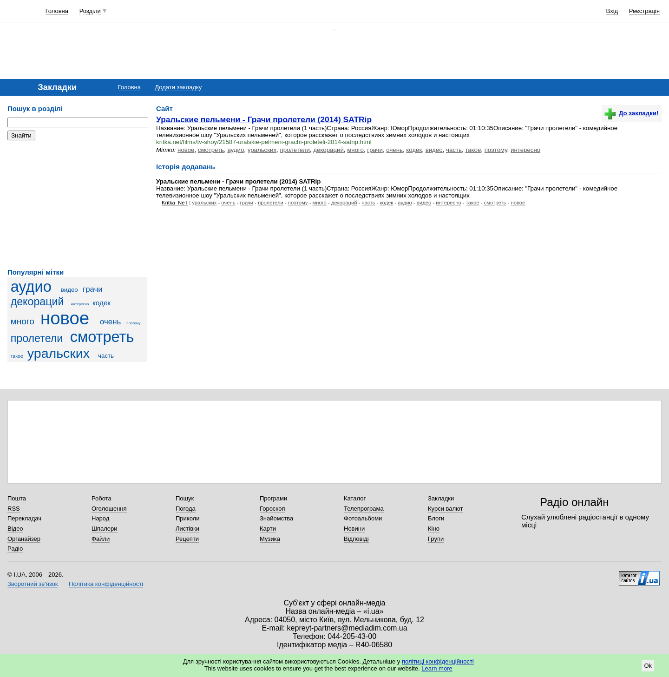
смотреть (102, 337)
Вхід (612, 10)
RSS (13, 508)
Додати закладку (178, 87)
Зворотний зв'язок (32, 583)
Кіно (433, 528)
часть (106, 355)
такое (17, 356)
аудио (31, 286)
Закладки (441, 498)
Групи (436, 538)
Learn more (436, 668)
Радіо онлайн (574, 502)
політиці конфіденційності (438, 661)
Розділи (90, 10)
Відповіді (356, 538)
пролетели (37, 338)
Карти (268, 528)
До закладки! (631, 113)
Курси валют (445, 508)
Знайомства (276, 518)
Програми (273, 498)
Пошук (185, 498)
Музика (270, 538)
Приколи (187, 518)
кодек (101, 303)
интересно (80, 304)
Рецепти (187, 538)
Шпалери (105, 528)
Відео (15, 528)
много (22, 321)
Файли (101, 538)
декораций (37, 302)
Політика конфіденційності (106, 583)
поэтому (133, 323)
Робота (102, 498)
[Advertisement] (77, 204)
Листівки (187, 528)
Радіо (15, 548)
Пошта (16, 498)
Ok (648, 665)
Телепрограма (364, 508)
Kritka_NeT (175, 202)
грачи (93, 289)
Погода (186, 508)
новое (64, 318)
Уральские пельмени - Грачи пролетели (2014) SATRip (264, 119)
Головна (57, 10)
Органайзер (23, 538)
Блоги (436, 518)
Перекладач (24, 518)
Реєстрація (644, 10)
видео (69, 289)
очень (110, 321)
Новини (354, 528)
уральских (58, 353)
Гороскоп (272, 508)
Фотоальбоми (363, 518)
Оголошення (109, 508)
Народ (100, 518)
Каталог (355, 498)
